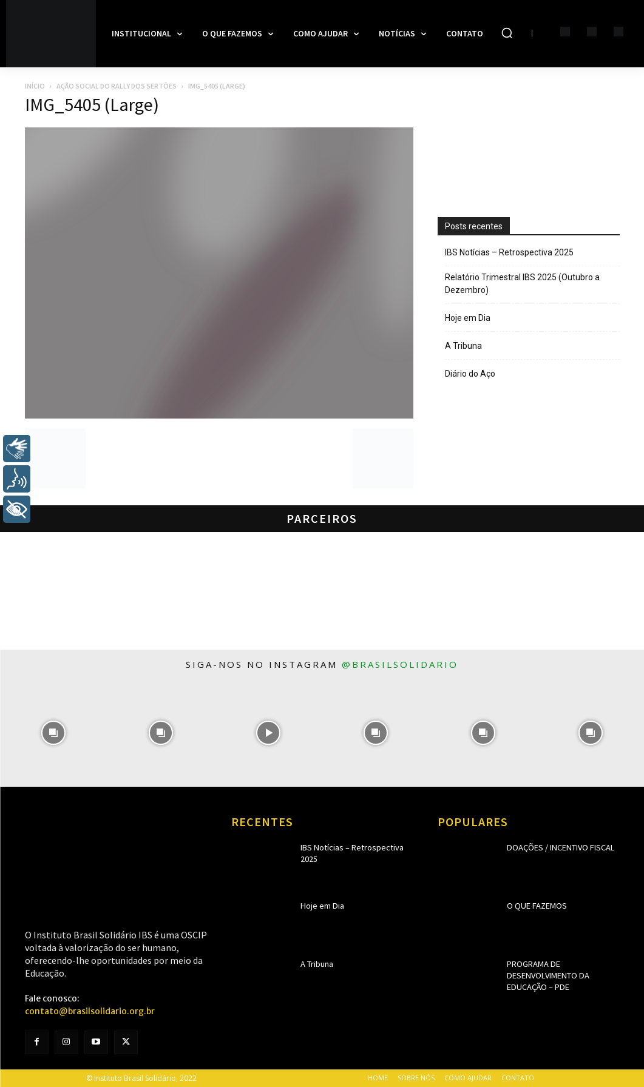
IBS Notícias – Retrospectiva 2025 (509, 252)
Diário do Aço (470, 374)
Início (35, 85)
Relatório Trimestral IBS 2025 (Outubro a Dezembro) (522, 283)
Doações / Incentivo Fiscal (553, 847)
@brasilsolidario (400, 664)
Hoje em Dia (467, 318)
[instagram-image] (53, 733)
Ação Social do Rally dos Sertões (116, 85)
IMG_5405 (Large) (92, 104)
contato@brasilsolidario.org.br (90, 1011)
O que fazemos (533, 905)
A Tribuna (463, 346)
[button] (507, 33)
